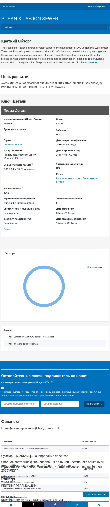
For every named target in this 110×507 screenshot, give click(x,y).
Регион (59, 174)
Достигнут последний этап (17, 219)
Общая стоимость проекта (18, 164)
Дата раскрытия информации (71, 140)
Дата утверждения (13, 150)
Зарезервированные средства (19, 198)
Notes (7, 229)
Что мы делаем (9, 6)
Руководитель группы (15, 129)
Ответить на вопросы (96, 495)
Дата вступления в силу (68, 150)
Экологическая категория (69, 198)
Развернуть (89, 62)
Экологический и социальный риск (22, 209)
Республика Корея (13, 144)
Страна (7, 140)
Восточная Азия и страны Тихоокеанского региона (77, 180)
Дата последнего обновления (71, 219)
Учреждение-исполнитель (69, 164)
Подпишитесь (94, 403)
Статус (59, 119)
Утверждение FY (13, 188)
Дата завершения (65, 209)
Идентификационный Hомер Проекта (23, 119)
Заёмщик (62, 129)
